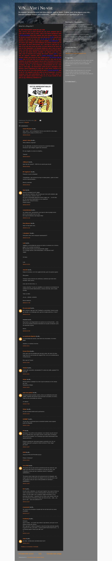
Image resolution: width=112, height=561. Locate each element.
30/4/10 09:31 (26, 184)
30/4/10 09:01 (26, 166)
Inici (40, 554)
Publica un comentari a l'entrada (29, 546)
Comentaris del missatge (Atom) (35, 557)
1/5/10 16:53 (26, 387)
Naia (24, 190)
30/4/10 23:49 (26, 331)
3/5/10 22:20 (26, 501)
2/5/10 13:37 (26, 447)
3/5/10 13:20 (26, 483)
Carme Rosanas (27, 128)
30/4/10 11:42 (26, 218)
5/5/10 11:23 (26, 533)
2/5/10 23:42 (26, 460)
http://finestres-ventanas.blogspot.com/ (75, 53)
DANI (24, 452)
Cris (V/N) (25, 465)
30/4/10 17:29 (26, 302)
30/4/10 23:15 (26, 314)
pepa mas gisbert (28, 392)
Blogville (26, 122)
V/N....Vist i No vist (35, 8)
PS (23, 430)
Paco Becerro (27, 223)
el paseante (26, 507)
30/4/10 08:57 (26, 156)
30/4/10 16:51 (26, 264)
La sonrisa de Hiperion (29, 336)
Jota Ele (25, 269)
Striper (25, 379)
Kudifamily (26, 518)
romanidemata (27, 210)
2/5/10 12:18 (26, 413)
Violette (25, 367)
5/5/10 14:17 (26, 543)
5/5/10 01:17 (26, 513)
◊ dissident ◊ (26, 233)
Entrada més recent (26, 554)
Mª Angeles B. (27, 171)
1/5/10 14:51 (26, 374)
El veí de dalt (26, 308)
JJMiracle (25, 162)
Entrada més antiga (54, 554)
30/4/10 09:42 (26, 204)
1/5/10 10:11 (26, 345)
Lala (24, 243)
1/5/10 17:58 (26, 404)
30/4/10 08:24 (26, 135)
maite (24, 538)
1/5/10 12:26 (26, 362)
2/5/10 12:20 (26, 425)
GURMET (25, 419)
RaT (24, 489)
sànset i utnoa (27, 140)
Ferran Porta (26, 351)
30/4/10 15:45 (26, 237)
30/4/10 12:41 (26, 228)
